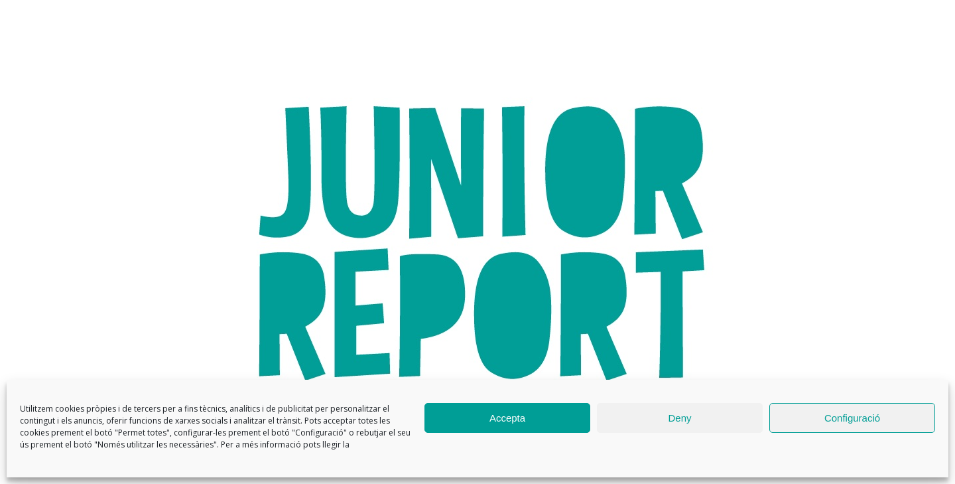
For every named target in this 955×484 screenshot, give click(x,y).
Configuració (852, 418)
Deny (679, 418)
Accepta (507, 418)
